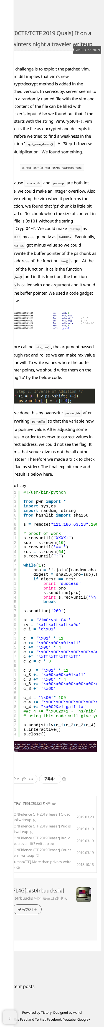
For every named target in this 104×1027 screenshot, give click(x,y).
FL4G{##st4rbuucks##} (38, 890)
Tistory (46, 1012)
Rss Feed (20, 1019)
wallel (77, 1012)
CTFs (15, 803)
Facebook (54, 1019)
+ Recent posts (19, 986)
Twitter (40, 1019)
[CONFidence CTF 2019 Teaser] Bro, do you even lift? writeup (40, 840)
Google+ (83, 1019)
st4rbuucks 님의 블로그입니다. (40, 898)
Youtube (69, 1019)
